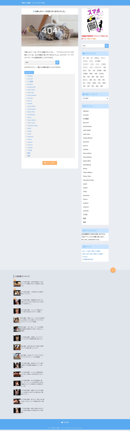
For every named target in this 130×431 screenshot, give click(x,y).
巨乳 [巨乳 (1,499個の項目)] (84, 76)
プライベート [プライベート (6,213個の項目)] (98, 67)
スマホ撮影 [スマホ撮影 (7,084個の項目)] (97, 61)
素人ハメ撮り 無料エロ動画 (91, 253)
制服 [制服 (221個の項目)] (105, 70)
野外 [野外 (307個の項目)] (93, 86)
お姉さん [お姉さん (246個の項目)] (97, 58)
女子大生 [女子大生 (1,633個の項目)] (101, 73)
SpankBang (31, 114)
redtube (29, 103)
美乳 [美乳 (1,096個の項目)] (104, 79)
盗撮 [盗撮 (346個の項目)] (91, 79)
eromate (30, 79)
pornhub (30, 98)
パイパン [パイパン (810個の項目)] (85, 67)
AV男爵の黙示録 (87, 261)
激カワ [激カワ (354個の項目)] (102, 76)
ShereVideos (31, 109)
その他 (29, 149)
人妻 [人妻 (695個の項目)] (94, 70)
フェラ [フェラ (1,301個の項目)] (91, 67)
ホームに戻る (49, 162)
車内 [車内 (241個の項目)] (88, 86)
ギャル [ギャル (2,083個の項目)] (91, 61)
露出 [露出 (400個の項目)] (97, 86)
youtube (30, 147)
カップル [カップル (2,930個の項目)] (85, 61)
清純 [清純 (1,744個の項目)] (97, 76)
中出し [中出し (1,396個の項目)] (84, 70)
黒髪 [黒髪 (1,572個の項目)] (101, 86)
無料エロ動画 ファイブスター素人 (38, 2)
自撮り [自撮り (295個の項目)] (104, 83)
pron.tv (29, 100)
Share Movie (31, 106)
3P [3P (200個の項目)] (83, 58)
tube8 (29, 128)
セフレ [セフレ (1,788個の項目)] (92, 64)
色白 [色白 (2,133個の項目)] (84, 86)
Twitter (29, 130)
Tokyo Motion (31, 119)
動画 (28, 152)
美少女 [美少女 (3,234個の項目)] (89, 83)
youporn (30, 144)
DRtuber (30, 76)
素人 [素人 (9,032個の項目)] (95, 79)
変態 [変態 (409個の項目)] (96, 73)
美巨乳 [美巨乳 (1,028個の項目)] (94, 83)
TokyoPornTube (32, 125)
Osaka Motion (32, 95)
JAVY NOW (31, 89)
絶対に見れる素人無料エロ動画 (92, 255)
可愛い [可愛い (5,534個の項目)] (91, 73)
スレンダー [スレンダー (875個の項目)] (85, 64)
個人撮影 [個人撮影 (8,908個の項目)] (99, 70)
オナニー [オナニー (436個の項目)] (103, 58)
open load (30, 92)
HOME (65, 424)
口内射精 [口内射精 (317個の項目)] (85, 73)
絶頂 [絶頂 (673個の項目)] (99, 79)
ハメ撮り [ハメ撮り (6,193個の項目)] (103, 64)
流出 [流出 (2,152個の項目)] (88, 76)
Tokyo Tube (31, 122)
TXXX (29, 133)
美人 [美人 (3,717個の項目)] (84, 83)
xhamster (30, 136)
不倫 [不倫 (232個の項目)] (104, 67)
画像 (28, 155)
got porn (30, 84)
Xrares (29, 139)
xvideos (29, 141)
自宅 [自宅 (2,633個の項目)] (99, 83)
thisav (29, 117)
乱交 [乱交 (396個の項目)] (89, 70)
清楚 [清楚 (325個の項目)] (93, 76)
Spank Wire (31, 111)
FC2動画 (30, 81)
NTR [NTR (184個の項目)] (88, 58)
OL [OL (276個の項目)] (92, 58)
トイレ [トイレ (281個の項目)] (97, 64)
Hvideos (85, 258)
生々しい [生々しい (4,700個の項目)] (85, 79)
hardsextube (31, 87)
